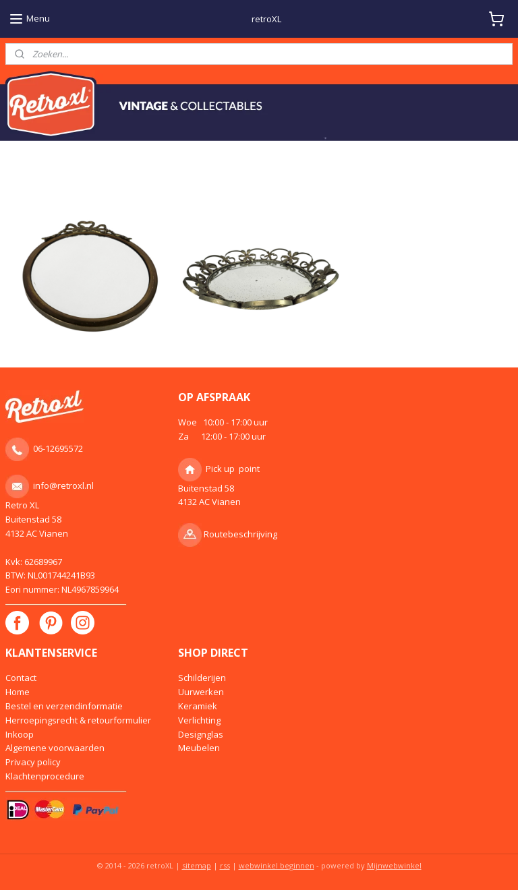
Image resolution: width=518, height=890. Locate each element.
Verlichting (199, 720)
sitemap (196, 865)
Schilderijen (202, 678)
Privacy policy (33, 762)
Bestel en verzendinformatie (64, 706)
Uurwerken (201, 692)
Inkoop (19, 734)
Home (17, 692)
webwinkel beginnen (276, 865)
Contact (20, 678)
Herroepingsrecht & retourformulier (78, 720)
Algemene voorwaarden (55, 748)
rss (225, 865)
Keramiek (197, 706)
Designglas (200, 734)
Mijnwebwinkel (394, 865)
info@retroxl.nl (63, 485)
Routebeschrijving (240, 534)
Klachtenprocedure (44, 776)
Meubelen (199, 748)
